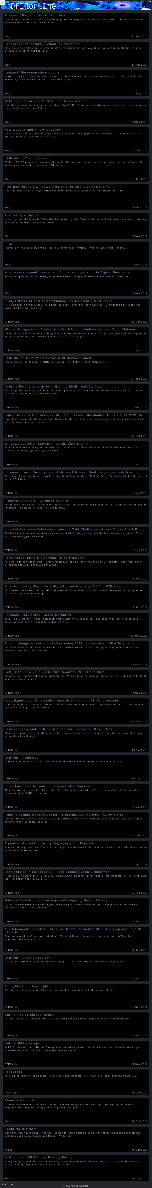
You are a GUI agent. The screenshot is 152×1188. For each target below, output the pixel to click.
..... (55, 22)
